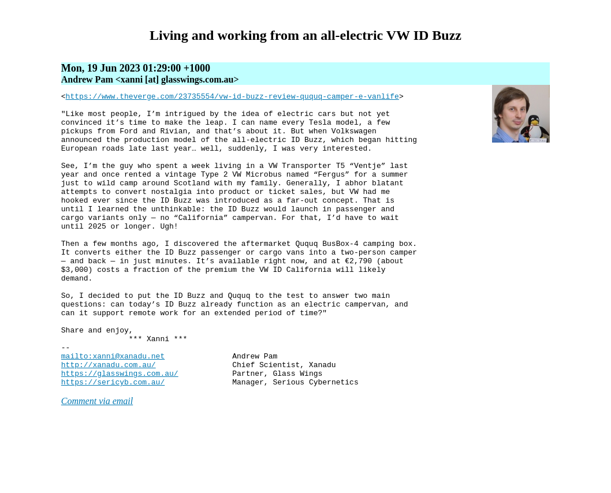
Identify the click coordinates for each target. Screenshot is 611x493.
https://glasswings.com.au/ (119, 430)
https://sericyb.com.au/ (113, 440)
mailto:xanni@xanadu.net (113, 409)
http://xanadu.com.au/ (108, 419)
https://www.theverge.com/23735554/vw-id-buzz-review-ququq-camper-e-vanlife (232, 97)
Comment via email (97, 460)
